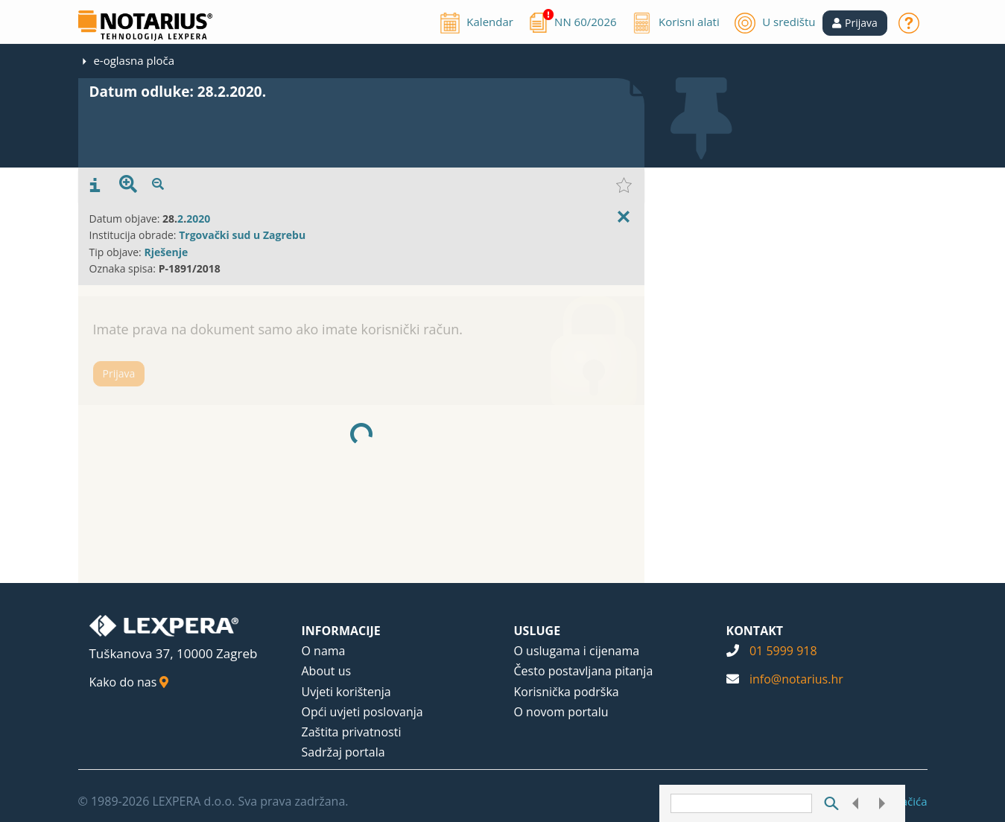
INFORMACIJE (341, 630)
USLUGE (537, 630)
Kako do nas (129, 682)
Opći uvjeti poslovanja (362, 712)
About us (327, 671)
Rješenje (166, 252)
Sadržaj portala (343, 752)
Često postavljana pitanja (583, 671)
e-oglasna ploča (133, 60)
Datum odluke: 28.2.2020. (178, 91)
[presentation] (95, 185)
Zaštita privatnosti (352, 732)
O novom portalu (561, 712)
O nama (324, 651)
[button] (854, 23)
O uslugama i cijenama (577, 651)
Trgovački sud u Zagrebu (242, 235)
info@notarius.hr (796, 679)
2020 (198, 218)
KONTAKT (755, 630)
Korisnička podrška (566, 692)
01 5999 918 (783, 651)
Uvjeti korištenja (346, 692)
